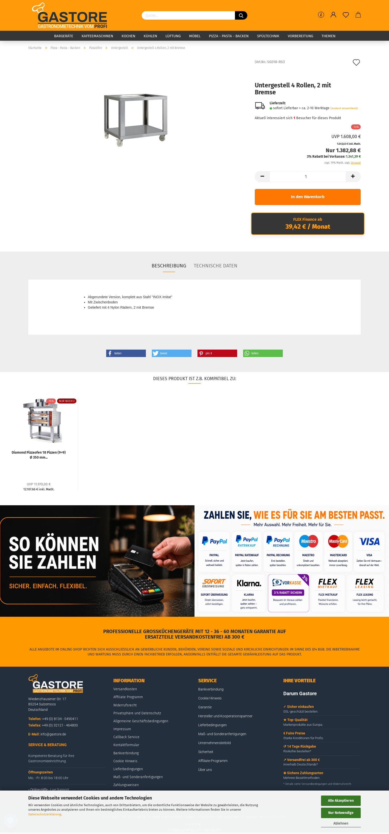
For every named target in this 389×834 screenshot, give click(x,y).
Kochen (128, 36)
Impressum (122, 729)
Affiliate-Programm (212, 761)
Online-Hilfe (39, 790)
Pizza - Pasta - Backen (229, 36)
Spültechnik (268, 36)
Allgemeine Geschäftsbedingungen (140, 721)
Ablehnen (340, 823)
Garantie (205, 707)
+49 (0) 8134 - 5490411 (60, 719)
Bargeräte (63, 36)
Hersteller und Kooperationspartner (225, 716)
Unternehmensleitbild (214, 743)
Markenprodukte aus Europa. (303, 724)
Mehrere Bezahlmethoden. (301, 778)
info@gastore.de (53, 734)
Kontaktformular (126, 745)
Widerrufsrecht (125, 705)
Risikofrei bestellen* (297, 751)
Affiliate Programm (128, 697)
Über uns (205, 770)
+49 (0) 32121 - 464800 (60, 725)
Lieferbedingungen (128, 769)
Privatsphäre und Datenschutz (137, 713)
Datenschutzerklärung (44, 814)
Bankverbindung (126, 753)
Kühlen (150, 36)
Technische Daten (215, 266)
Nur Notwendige (341, 813)
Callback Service (126, 737)
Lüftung (173, 36)
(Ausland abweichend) (344, 108)
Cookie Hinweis (125, 761)
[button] (126, 353)
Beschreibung (169, 266)
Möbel (194, 36)
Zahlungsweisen (126, 785)
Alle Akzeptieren (341, 800)
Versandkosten (125, 689)
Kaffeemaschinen (97, 36)
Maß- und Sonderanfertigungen (138, 777)
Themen (328, 36)
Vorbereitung (300, 36)
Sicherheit (205, 752)
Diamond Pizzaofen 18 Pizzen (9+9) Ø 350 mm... (39, 454)
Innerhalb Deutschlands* (300, 764)
